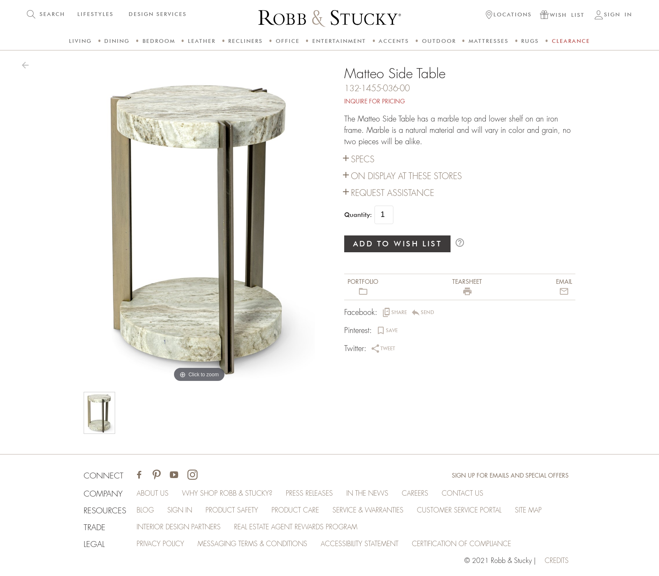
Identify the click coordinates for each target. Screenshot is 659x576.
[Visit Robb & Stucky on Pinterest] (157, 476)
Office (288, 40)
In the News (367, 493)
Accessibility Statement (359, 544)
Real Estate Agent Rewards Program (295, 527)
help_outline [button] (460, 243)
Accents (394, 40)
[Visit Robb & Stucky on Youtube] (174, 476)
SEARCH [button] (52, 14)
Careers (415, 493)
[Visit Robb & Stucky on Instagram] (192, 476)
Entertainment (339, 40)
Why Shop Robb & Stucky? (227, 493)
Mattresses (489, 40)
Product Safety (232, 510)
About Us (153, 493)
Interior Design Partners (179, 527)
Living (80, 40)
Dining (116, 40)
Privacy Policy (160, 544)
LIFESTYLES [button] (95, 14)
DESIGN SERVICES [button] (158, 14)
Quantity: (358, 215)
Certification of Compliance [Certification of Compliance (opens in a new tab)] (461, 544)
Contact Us (462, 493)
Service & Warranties (367, 510)
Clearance (571, 40)
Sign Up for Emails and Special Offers (510, 475)
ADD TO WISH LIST (397, 243)
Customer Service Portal (459, 510)
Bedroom (158, 40)
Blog (145, 510)
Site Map (528, 510)
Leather (202, 40)
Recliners (245, 40)
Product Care (295, 510)
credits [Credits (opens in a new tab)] (557, 561)
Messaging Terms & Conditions (252, 544)
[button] (509, 15)
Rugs (530, 40)
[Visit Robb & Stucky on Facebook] (139, 476)
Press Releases (309, 493)
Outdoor (439, 40)
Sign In (179, 510)
